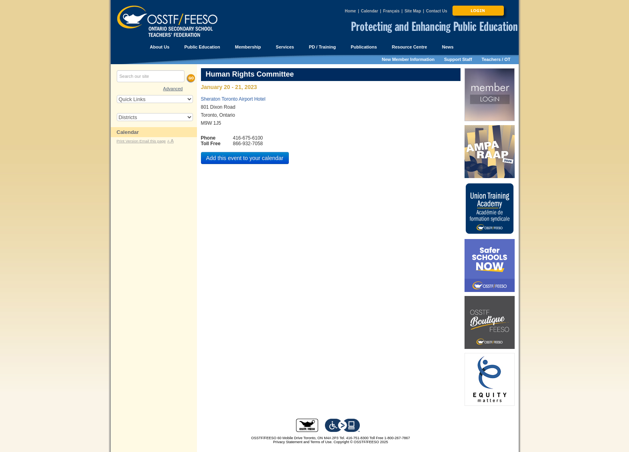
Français (391, 11)
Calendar (369, 11)
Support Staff (458, 59)
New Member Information (408, 59)
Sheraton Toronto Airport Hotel (233, 99)
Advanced (173, 88)
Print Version (128, 141)
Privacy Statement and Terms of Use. (303, 442)
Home (350, 11)
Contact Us (436, 11)
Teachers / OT (496, 59)
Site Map (412, 11)
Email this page (153, 141)
